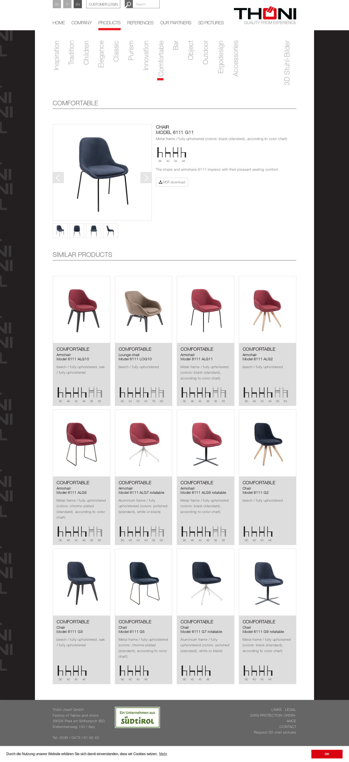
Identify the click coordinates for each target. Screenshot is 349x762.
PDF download (172, 182)
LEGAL (290, 709)
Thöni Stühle (265, 15)
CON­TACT (288, 727)
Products (109, 22)
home (59, 22)
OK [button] (327, 754)
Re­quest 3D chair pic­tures (275, 732)
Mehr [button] (163, 754)
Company (81, 22)
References (140, 22)
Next (146, 177)
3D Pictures (211, 22)
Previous (58, 177)
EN (78, 4)
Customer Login (103, 4)
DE (57, 4)
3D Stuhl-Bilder (286, 62)
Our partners (175, 22)
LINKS (277, 709)
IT (67, 4)
